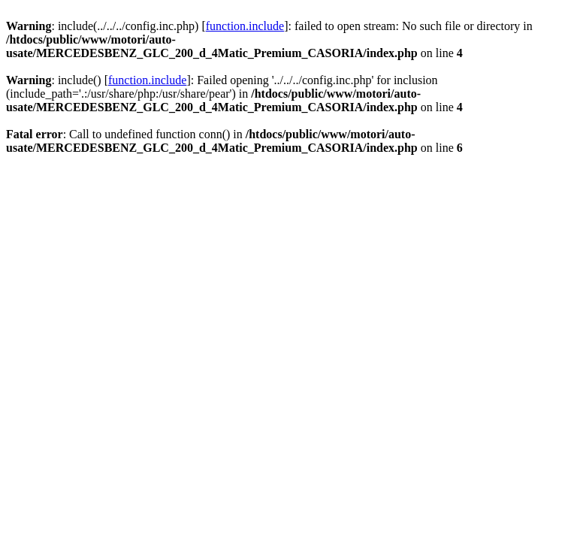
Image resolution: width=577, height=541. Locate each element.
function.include (245, 26)
